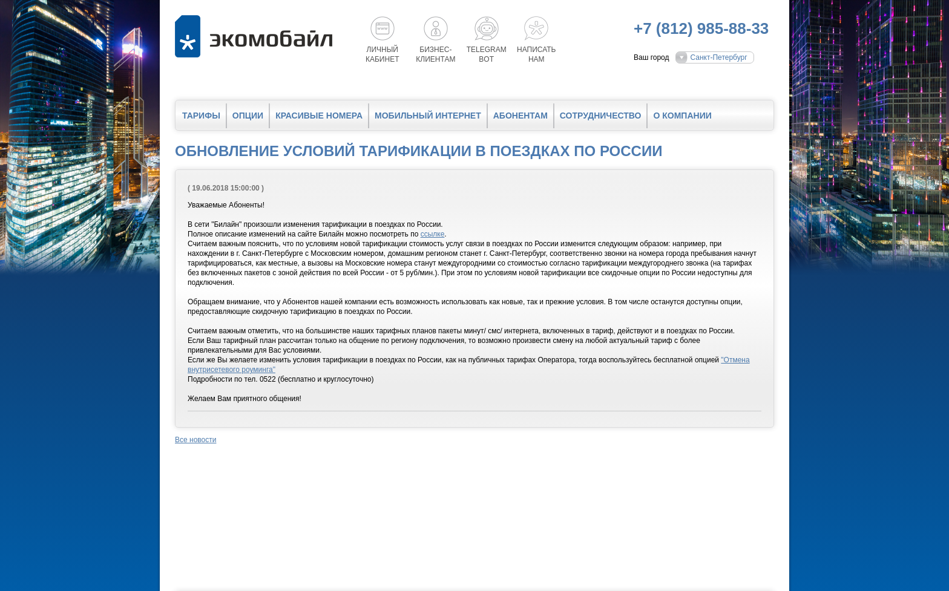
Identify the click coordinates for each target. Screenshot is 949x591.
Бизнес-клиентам (435, 54)
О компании (682, 115)
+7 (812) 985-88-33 (701, 28)
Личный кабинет (382, 54)
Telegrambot (487, 54)
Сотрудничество (601, 115)
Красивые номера (319, 115)
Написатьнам (536, 54)
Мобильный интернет (428, 115)
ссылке (433, 234)
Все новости (195, 440)
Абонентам (520, 115)
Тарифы (201, 115)
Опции (247, 115)
